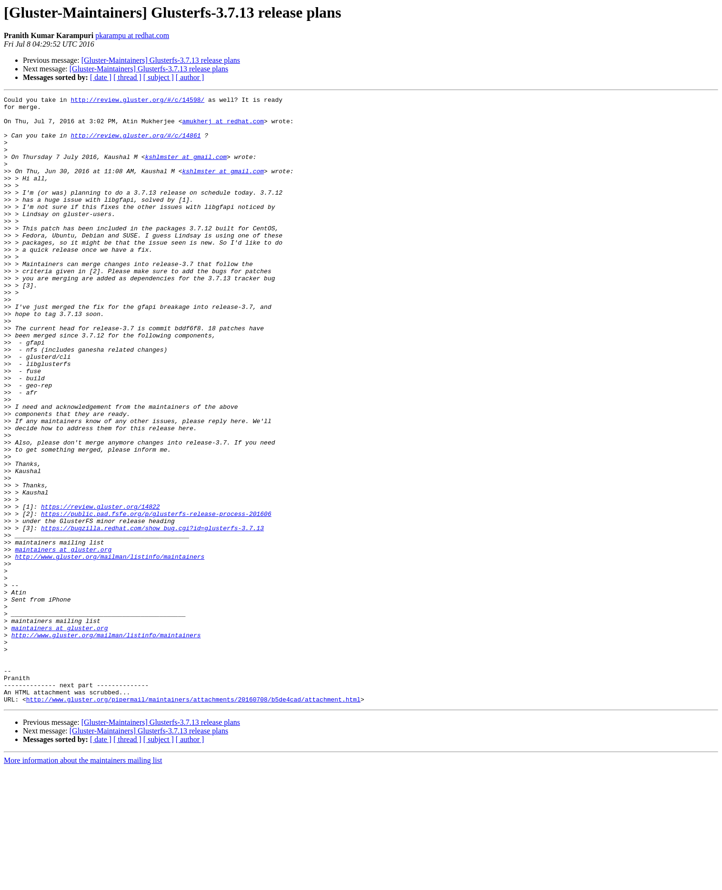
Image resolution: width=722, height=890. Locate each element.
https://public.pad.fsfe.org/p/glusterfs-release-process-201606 (156, 597)
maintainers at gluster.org (63, 640)
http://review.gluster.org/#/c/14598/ (137, 101)
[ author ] (190, 77)
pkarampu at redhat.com (132, 35)
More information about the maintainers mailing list (83, 882)
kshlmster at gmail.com (186, 169)
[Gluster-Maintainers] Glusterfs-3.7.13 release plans (160, 60)
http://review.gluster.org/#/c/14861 (135, 143)
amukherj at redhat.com (223, 126)
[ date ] (100, 77)
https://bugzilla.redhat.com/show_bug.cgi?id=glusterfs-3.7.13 (152, 615)
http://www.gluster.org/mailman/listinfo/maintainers (109, 649)
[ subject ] (158, 77)
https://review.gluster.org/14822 (100, 589)
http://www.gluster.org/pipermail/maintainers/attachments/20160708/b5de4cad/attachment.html (193, 820)
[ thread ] (127, 77)
